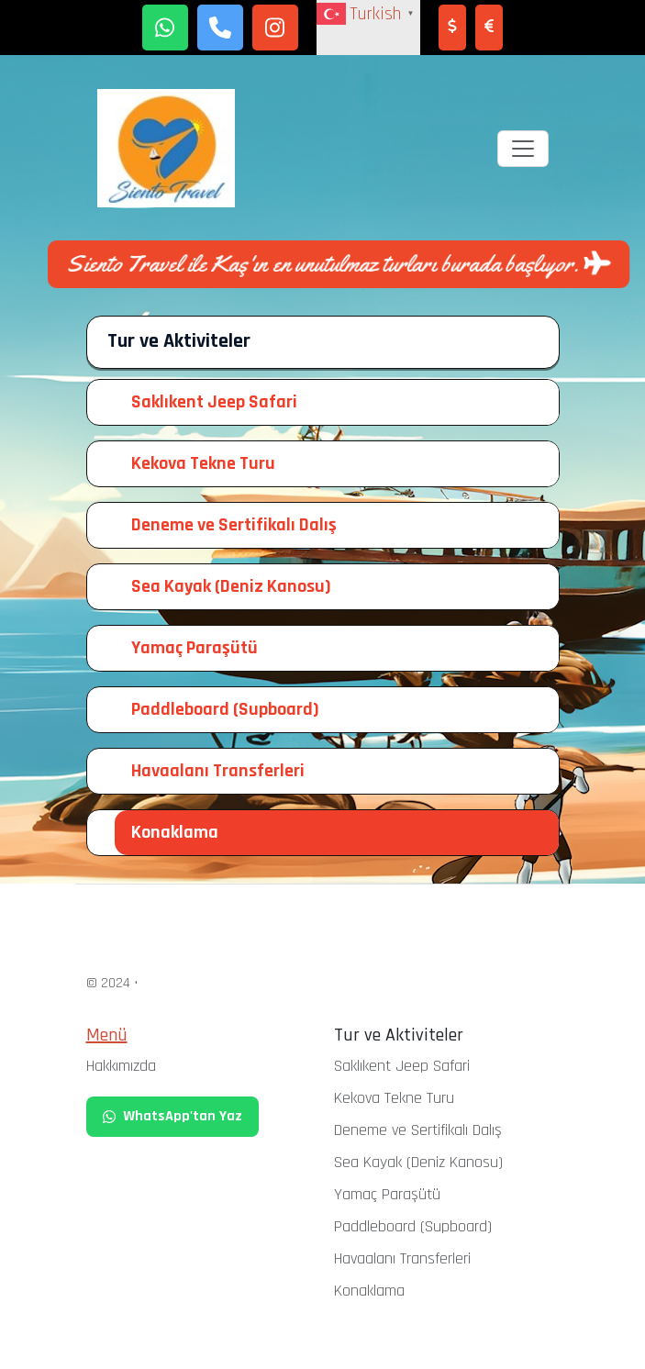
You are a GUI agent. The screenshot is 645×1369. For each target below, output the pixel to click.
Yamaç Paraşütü (194, 648)
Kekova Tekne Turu (203, 463)
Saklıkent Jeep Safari (214, 402)
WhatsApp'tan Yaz (172, 1116)
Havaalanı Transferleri (218, 771)
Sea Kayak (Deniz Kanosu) (231, 586)
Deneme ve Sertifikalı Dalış (234, 525)
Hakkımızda (121, 1065)
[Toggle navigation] (523, 148)
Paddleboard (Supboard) (225, 709)
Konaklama (174, 832)
